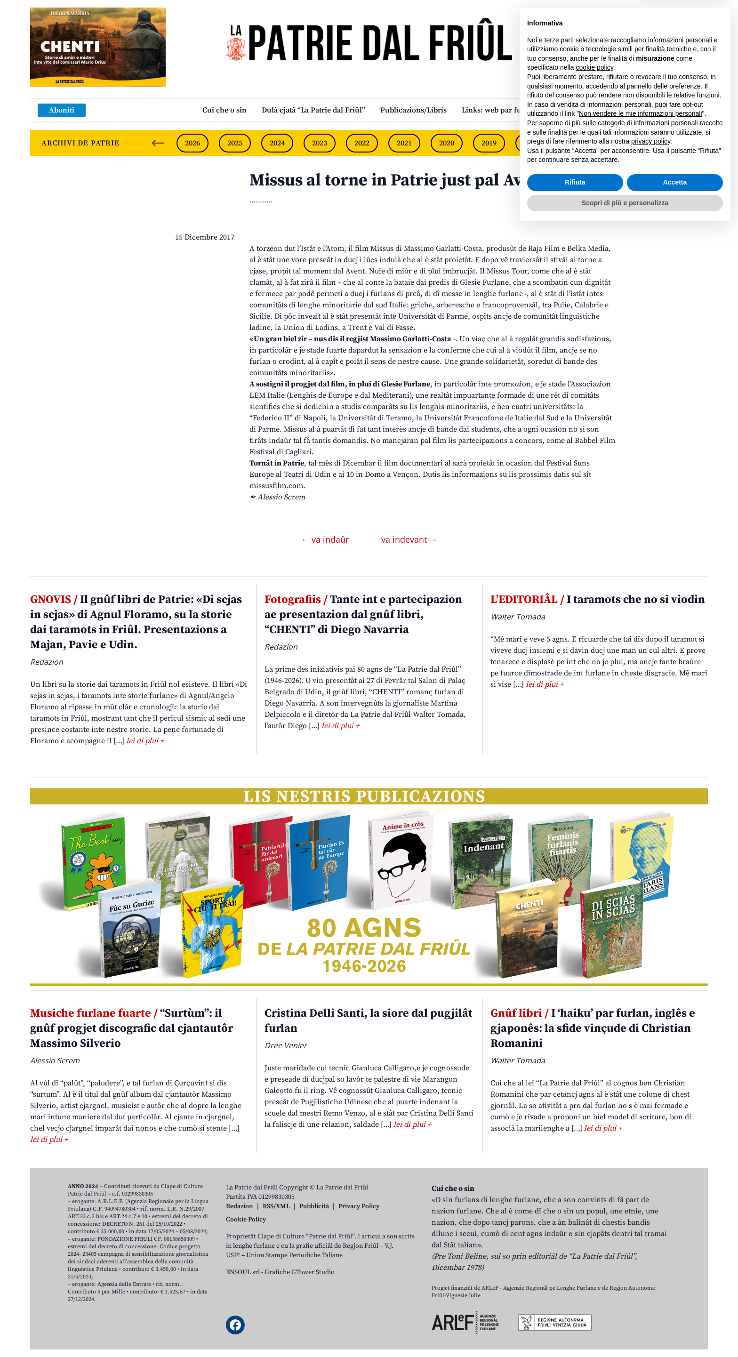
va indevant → (409, 539)
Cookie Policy (246, 1219)
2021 (404, 143)
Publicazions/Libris (413, 110)
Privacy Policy (358, 1206)
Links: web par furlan (499, 110)
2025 (234, 143)
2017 (573, 143)
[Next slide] (692, 143)
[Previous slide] (158, 143)
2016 (616, 143)
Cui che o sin (224, 110)
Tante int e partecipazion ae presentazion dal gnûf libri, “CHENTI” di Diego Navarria (363, 615)
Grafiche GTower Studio (300, 1272)
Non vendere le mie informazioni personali (640, 1242)
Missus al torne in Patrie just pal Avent (398, 180)
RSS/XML (276, 1206)
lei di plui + (145, 741)
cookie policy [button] (594, 1196)
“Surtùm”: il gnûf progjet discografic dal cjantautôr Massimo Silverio (131, 1028)
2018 (531, 143)
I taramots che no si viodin (597, 600)
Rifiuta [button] (575, 1311)
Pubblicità (314, 1206)
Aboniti (61, 110)
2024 (277, 143)
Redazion (239, 1206)
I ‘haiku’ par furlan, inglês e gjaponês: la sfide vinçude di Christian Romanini (592, 1028)
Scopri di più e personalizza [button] (625, 1331)
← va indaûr (326, 539)
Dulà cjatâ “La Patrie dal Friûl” (313, 110)
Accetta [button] (675, 1311)
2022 (361, 143)
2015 (658, 143)
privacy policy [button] (650, 1270)
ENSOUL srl (243, 1272)
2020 (446, 143)
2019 (489, 143)
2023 (319, 143)
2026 (192, 143)
